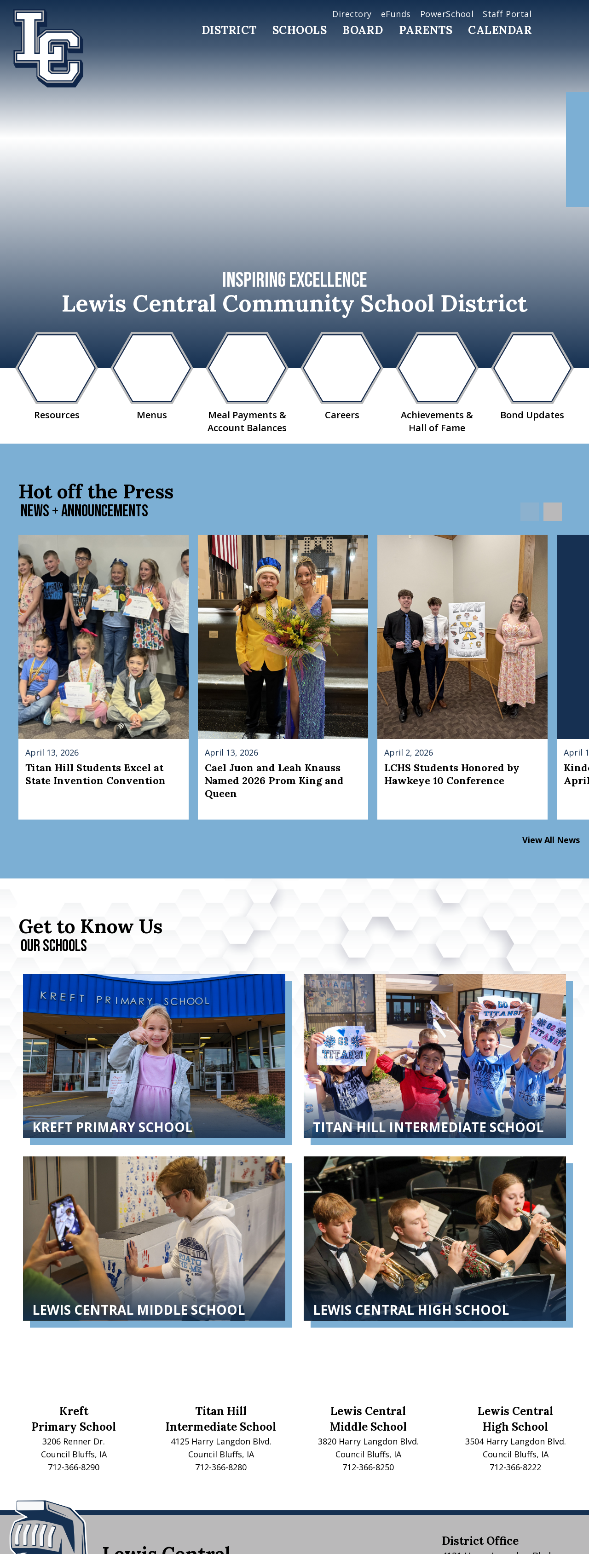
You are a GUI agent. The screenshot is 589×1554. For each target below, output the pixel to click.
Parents (426, 30)
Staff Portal (507, 13)
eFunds (396, 13)
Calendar (500, 30)
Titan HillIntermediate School (221, 1419)
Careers (341, 376)
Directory (352, 13)
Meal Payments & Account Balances (247, 383)
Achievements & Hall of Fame (437, 383)
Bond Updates (532, 376)
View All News (551, 839)
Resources (56, 376)
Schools (299, 30)
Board (362, 30)
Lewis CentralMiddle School (368, 1419)
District (229, 30)
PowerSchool (447, 13)
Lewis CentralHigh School (515, 1419)
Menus (151, 376)
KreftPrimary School (73, 1419)
